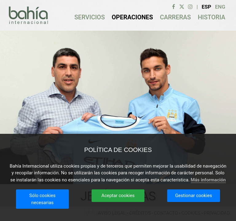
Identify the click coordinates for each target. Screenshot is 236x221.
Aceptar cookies (118, 195)
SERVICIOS (89, 17)
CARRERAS (175, 17)
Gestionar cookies (193, 195)
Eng (220, 7)
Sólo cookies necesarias (42, 199)
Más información (208, 180)
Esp (206, 7)
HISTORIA (211, 17)
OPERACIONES (132, 17)
